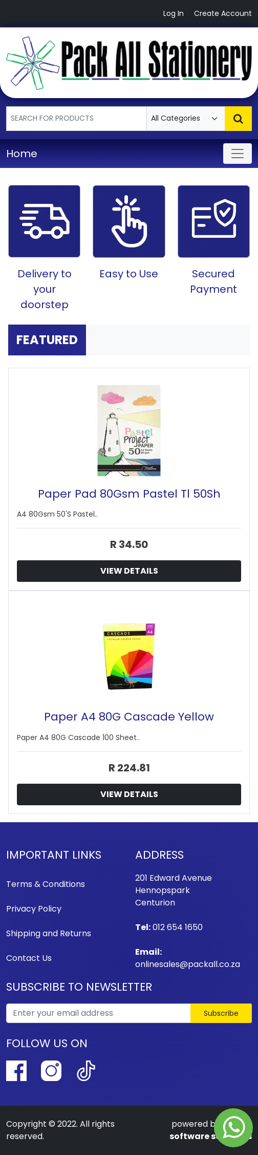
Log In (173, 13)
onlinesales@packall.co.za (187, 964)
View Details (129, 571)
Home (21, 153)
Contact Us (29, 958)
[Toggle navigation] (237, 153)
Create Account (223, 13)
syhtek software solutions (210, 1130)
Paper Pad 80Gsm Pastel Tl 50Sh (129, 494)
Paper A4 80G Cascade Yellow (129, 717)
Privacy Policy (33, 909)
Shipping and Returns (48, 933)
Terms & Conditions (45, 884)
